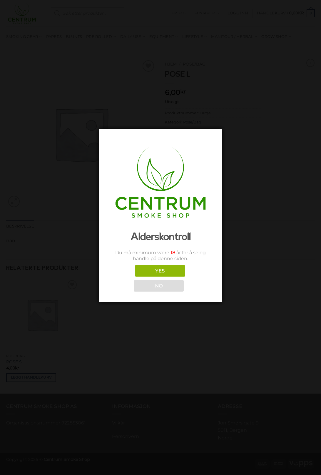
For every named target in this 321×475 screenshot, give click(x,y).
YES (160, 271)
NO (159, 286)
